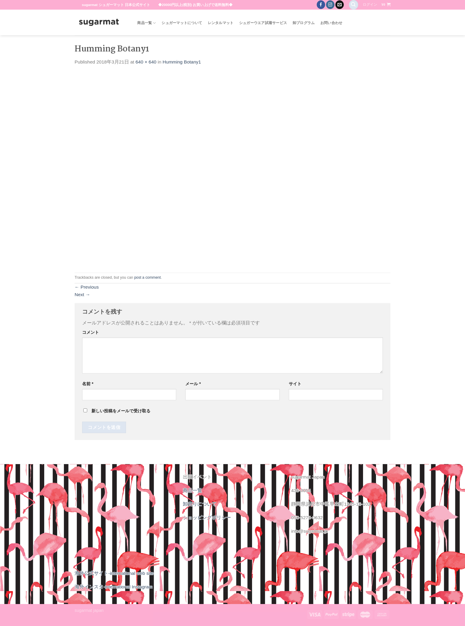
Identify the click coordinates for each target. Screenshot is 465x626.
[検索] (353, 5)
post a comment (147, 277)
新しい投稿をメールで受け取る (120, 410)
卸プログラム (304, 23)
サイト (295, 383)
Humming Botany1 (182, 61)
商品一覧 (146, 23)
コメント (90, 332)
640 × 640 (145, 61)
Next (82, 294)
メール (193, 383)
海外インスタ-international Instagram (113, 586)
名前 (87, 383)
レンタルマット (221, 23)
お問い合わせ (331, 23)
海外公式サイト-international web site (114, 573)
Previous (87, 287)
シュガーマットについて (182, 23)
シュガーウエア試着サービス (263, 23)
